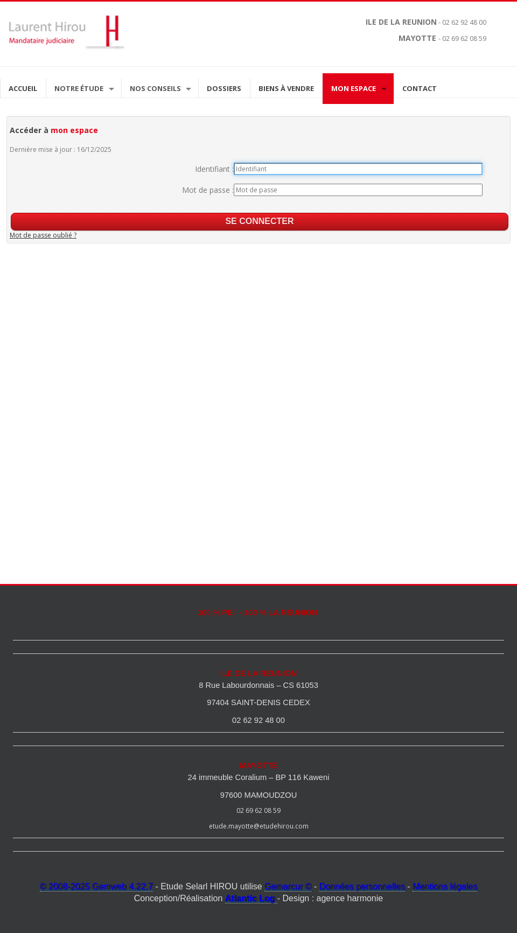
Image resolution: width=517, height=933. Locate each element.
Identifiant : (214, 169)
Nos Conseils (155, 88)
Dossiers (224, 88)
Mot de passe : (208, 190)
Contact (419, 88)
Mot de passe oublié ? (43, 235)
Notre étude (78, 88)
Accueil (23, 88)
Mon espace (353, 88)
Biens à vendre (286, 88)
